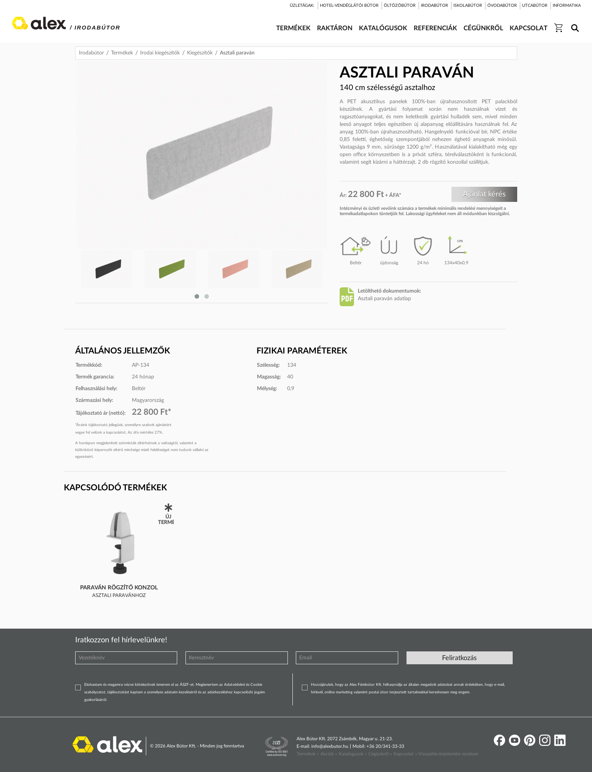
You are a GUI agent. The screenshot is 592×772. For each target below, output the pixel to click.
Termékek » (307, 754)
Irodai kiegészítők (160, 53)
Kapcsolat (403, 754)
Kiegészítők (200, 53)
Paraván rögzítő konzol (119, 588)
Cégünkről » (380, 754)
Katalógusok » (352, 754)
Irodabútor (91, 53)
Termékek (122, 53)
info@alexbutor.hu (329, 746)
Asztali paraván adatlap (384, 298)
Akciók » (328, 754)
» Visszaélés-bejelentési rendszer (446, 754)
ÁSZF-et (187, 685)
